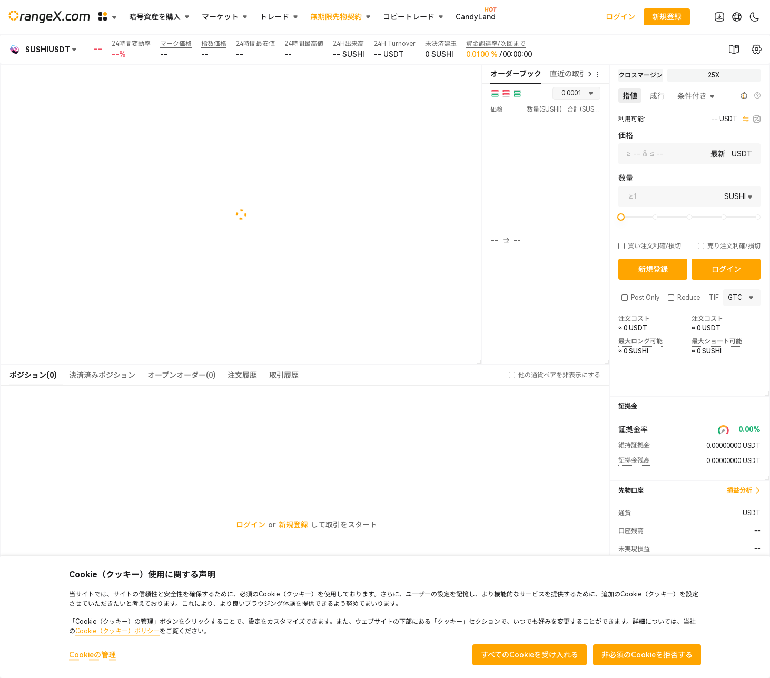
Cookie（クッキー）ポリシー (117, 631)
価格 (625, 135)
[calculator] (757, 119)
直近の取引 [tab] (568, 74)
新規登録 (293, 524)
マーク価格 (176, 43)
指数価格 (213, 43)
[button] (621, 246)
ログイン (620, 17)
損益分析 (744, 490)
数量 (625, 178)
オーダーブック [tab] (515, 74)
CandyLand (476, 16)
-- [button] (499, 240)
